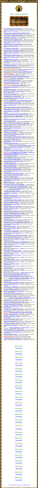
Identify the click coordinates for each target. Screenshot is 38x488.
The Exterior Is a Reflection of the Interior (12, 80)
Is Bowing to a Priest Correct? (10, 37)
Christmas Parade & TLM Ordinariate (11, 280)
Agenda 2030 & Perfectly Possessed (11, 87)
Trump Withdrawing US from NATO (11, 59)
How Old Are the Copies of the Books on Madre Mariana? (15, 186)
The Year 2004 (18, 468)
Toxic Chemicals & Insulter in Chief (11, 171)
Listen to (25, 71)
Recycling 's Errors (10, 89)
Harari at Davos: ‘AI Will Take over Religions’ (13, 250)
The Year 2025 (18, 348)
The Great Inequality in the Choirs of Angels (13, 28)
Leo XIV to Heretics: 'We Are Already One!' (12, 233)
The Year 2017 (18, 393)
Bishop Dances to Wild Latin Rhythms (11, 263)
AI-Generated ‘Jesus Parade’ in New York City (13, 304)
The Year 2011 (18, 428)
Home (9, 484)
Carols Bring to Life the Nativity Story (11, 286)
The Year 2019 (18, 382)
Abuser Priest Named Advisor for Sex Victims (13, 147)
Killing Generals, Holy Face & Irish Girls (12, 316)
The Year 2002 (18, 480)
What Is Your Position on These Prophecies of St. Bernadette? (16, 123)
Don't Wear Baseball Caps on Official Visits (12, 102)
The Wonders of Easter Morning (10, 65)
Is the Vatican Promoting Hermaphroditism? (13, 332)
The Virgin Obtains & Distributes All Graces (13, 237)
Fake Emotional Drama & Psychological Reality (13, 161)
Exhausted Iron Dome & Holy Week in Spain (13, 141)
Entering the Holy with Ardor (11, 82)
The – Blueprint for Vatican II (11, 314)
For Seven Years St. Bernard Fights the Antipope (14, 173)
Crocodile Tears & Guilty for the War (11, 57)
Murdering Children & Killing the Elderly (12, 204)
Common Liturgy (22, 69)
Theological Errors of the (10, 132)
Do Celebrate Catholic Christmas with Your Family (14, 329)
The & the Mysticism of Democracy (12, 191)
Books (16, 484)
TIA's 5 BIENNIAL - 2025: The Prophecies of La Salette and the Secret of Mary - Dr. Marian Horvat (19, 153)
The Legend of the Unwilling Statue (11, 48)
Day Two (22, 270)
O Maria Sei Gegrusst (8, 268)
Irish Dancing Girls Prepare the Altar (11, 30)
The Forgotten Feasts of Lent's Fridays (12, 109)
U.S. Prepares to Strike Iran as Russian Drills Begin (14, 184)
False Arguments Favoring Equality (11, 195)
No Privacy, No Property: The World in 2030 (13, 206)
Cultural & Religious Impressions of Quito (12, 215)
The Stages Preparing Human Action (11, 143)
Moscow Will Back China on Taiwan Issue (12, 338)
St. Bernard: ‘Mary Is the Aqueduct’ (11, 130)
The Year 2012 (18, 422)
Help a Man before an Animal (10, 226)
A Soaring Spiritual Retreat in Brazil (11, 46)
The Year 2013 (18, 416)
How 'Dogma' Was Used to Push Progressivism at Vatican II (21, 100)
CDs (18, 484)
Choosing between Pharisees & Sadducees (12, 169)
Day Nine (22, 239)
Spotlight (12, 484)
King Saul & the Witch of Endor (10, 166)
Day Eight (23, 244)
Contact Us (25, 484)
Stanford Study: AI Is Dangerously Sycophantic (13, 35)
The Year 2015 (18, 405)
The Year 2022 (18, 365)
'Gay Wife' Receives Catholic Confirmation (12, 217)
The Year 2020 (18, 376)
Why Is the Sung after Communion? (14, 302)
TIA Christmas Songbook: (21, 312)
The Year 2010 (18, 434)
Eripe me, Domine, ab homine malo (11, 93)
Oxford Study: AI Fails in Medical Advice (12, 177)
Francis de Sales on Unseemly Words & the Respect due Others (17, 33)
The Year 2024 (18, 353)
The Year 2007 (18, 451)
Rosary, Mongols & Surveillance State (11, 224)
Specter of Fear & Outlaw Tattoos (10, 325)
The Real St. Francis (8, 125)
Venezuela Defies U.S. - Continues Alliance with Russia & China (17, 221)
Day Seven (23, 248)
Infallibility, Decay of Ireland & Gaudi (11, 52)
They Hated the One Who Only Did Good (12, 96)
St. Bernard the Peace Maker (10, 121)
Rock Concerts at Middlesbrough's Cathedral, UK (14, 291)
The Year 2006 (18, 457)
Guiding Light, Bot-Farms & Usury (11, 284)
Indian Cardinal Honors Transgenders (11, 111)
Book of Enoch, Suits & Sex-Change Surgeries (13, 175)
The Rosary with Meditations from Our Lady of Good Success (16, 275)
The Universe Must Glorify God (10, 163)
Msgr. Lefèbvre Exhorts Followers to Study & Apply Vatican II (16, 154)
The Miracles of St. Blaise (9, 219)
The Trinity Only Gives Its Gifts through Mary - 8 (13, 293)
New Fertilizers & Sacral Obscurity (11, 193)
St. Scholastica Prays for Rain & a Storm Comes (14, 199)
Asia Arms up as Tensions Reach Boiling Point (13, 308)
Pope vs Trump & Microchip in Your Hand (12, 41)
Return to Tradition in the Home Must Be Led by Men (14, 136)
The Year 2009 (18, 440)
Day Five (22, 257)
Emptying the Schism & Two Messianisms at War (14, 98)
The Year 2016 (18, 399)
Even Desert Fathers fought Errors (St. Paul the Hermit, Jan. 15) (22, 297)
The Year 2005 (18, 463)
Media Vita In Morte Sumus (9, 182)
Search (21, 484)
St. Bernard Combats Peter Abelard (11, 202)
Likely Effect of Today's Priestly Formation (12, 197)
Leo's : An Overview (9, 259)
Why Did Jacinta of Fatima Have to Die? (17, 188)
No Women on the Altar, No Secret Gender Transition (14, 119)
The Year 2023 (18, 359)
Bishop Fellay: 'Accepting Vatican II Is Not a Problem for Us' (16, 113)
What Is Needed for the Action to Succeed (12, 55)
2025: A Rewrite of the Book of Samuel (13, 44)
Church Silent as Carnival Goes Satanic (12, 180)
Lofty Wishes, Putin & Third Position (11, 306)
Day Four (22, 261)
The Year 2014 (18, 410)
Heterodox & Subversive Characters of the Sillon (14, 50)
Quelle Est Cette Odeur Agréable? (11, 334)
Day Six (22, 252)
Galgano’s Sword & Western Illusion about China (14, 134)
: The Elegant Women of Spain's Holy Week (16, 76)
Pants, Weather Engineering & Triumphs (12, 228)
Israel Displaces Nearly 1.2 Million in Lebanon (13, 39)
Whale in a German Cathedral (10, 165)
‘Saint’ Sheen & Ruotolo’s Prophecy (11, 208)
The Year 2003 (18, 474)
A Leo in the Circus (8, 311)
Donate (29, 484)
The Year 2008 (18, 446)
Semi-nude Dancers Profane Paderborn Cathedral (14, 91)
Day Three (23, 266)
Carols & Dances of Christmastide (11, 321)
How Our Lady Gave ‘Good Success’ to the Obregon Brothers (16, 241)
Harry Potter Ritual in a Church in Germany (12, 61)
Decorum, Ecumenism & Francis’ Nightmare (13, 246)
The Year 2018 (18, 388)
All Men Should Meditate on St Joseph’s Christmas (19, 327)
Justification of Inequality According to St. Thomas (14, 282)
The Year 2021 (18, 371)
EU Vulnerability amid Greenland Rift (11, 230)
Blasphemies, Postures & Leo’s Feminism (12, 255)
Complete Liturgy (29, 69)
